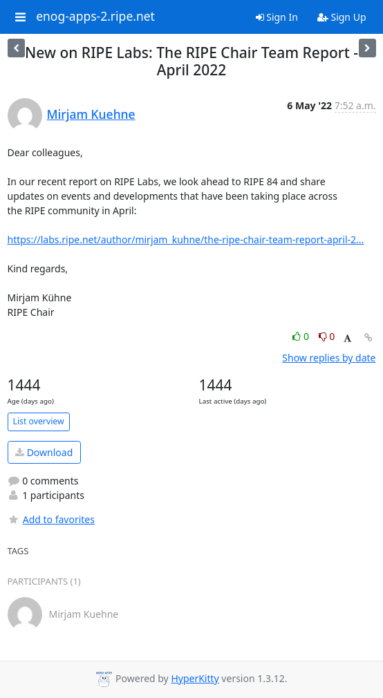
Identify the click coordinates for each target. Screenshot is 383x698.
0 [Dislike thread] (327, 336)
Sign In (277, 16)
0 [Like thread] (301, 336)
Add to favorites (51, 519)
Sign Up (341, 16)
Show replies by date (328, 357)
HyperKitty (194, 678)
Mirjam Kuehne (91, 114)
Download (44, 452)
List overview (38, 421)
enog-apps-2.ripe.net (95, 16)
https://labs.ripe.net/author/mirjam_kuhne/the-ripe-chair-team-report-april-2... (186, 239)
